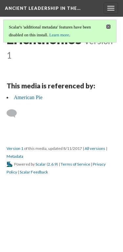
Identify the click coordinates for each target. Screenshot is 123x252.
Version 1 (15, 148)
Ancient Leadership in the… (43, 8)
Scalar (40, 164)
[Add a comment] (15, 113)
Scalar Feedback (34, 172)
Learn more (59, 34)
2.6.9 (52, 164)
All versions (95, 148)
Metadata (15, 156)
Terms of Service (75, 164)
